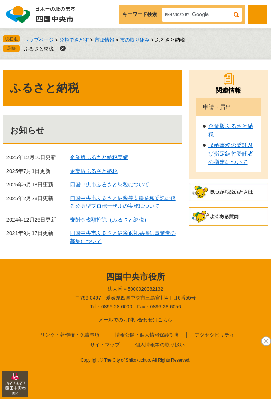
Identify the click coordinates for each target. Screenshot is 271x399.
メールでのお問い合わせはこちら (135, 319)
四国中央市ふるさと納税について (109, 184)
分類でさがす (74, 40)
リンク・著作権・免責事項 (70, 335)
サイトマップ (105, 344)
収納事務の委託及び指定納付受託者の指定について (230, 153)
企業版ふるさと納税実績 (99, 157)
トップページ (39, 40)
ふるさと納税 (39, 49)
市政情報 (104, 40)
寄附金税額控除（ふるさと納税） (109, 220)
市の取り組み (135, 40)
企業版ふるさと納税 (94, 171)
